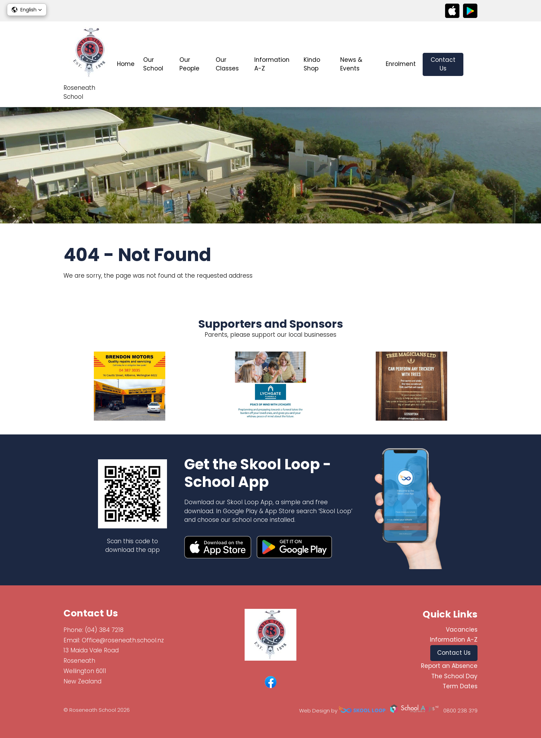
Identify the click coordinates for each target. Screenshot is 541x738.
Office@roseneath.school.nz (123, 640)
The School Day (454, 676)
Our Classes (227, 64)
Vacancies (462, 629)
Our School (153, 64)
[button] (26, 10)
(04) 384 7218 (104, 630)
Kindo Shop (312, 64)
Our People (189, 64)
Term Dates (460, 686)
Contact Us (443, 64)
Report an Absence (449, 666)
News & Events (351, 64)
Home (126, 64)
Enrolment (401, 64)
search (474, 64)
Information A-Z (271, 64)
